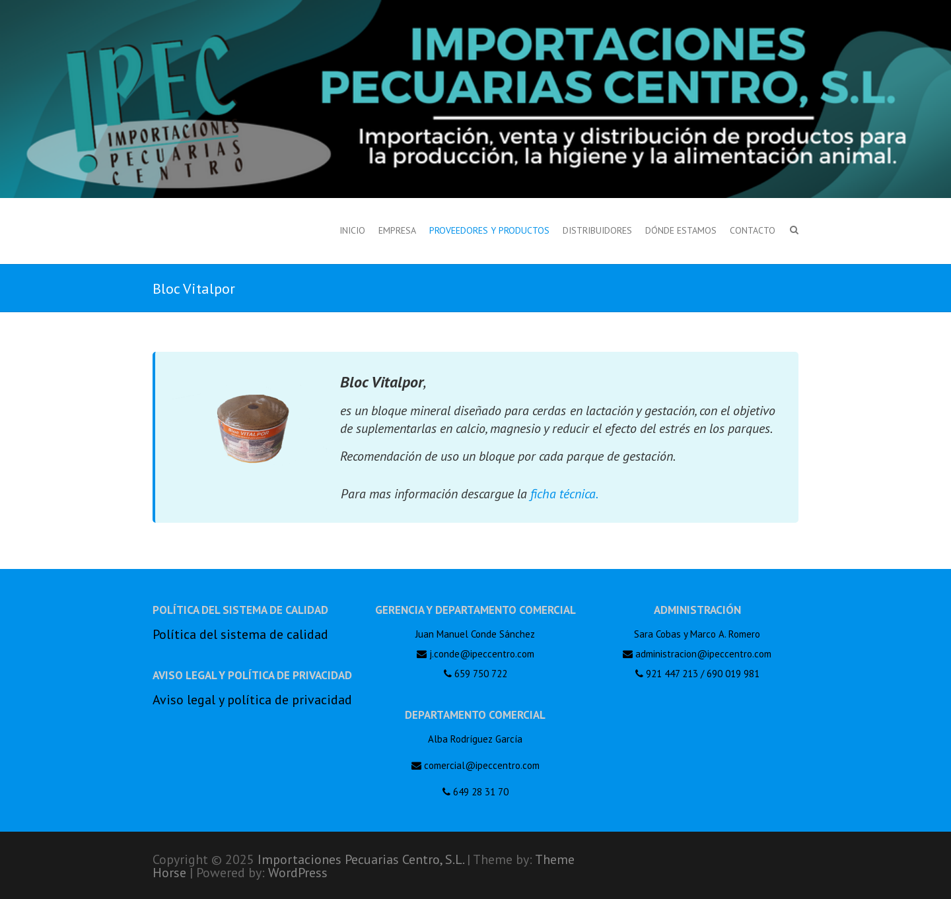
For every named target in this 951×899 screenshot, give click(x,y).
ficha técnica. (564, 493)
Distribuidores (597, 230)
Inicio (352, 230)
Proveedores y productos (489, 230)
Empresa (397, 230)
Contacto (752, 230)
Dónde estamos (681, 230)
